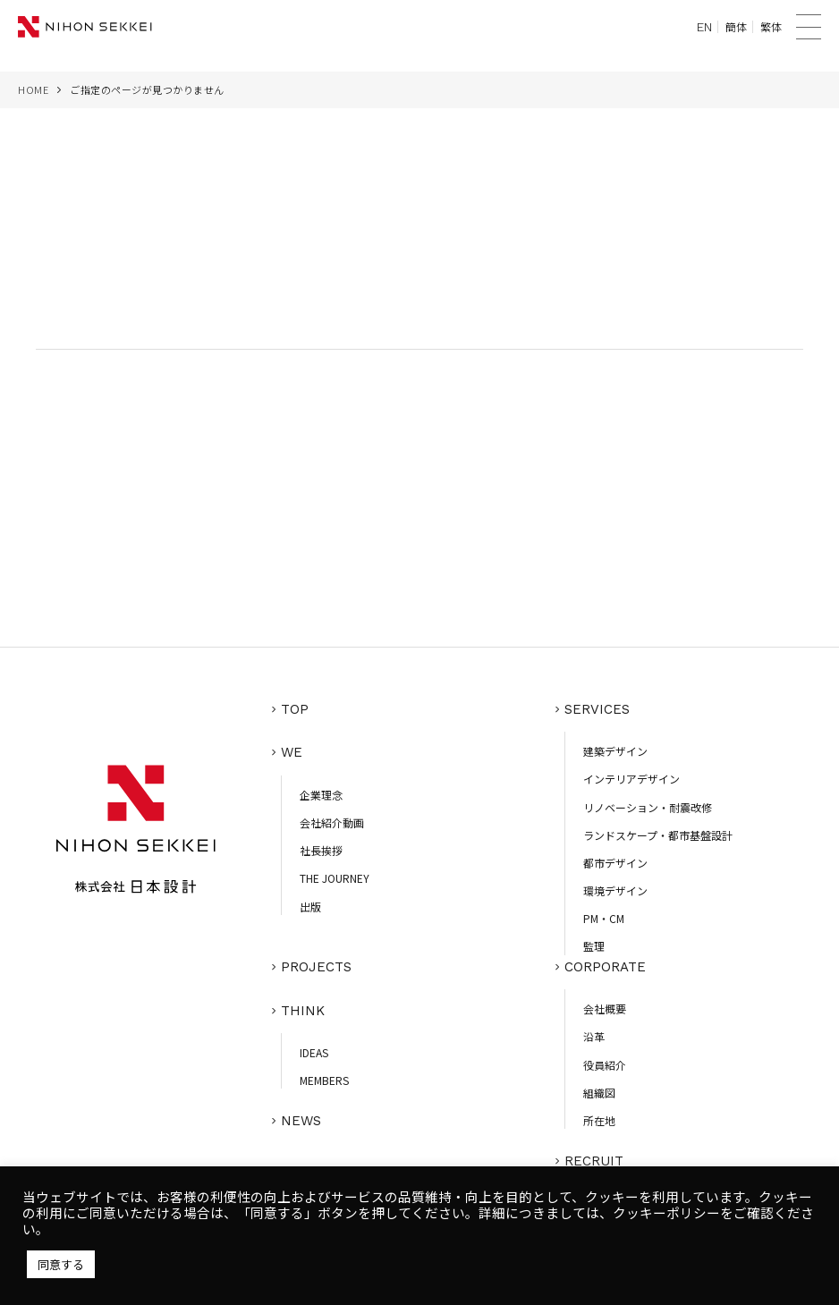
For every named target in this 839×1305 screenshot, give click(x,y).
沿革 (594, 1037)
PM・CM (603, 920)
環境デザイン (615, 893)
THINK (303, 1010)
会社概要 (604, 1009)
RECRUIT (593, 1160)
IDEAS (314, 1050)
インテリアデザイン (631, 781)
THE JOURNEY (334, 878)
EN (704, 27)
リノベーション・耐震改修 (647, 810)
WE (291, 754)
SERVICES (597, 713)
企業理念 (321, 794)
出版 (310, 906)
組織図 (599, 1092)
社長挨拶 (321, 851)
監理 (594, 949)
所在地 (599, 1121)
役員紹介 (604, 1064)
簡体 (736, 26)
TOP (295, 713)
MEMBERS (324, 1078)
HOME (33, 89)
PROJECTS (316, 969)
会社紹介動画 (332, 822)
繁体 (771, 26)
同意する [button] (61, 1264)
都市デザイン (615, 865)
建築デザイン (615, 753)
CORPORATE (605, 969)
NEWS (301, 1117)
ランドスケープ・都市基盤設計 (658, 837)
